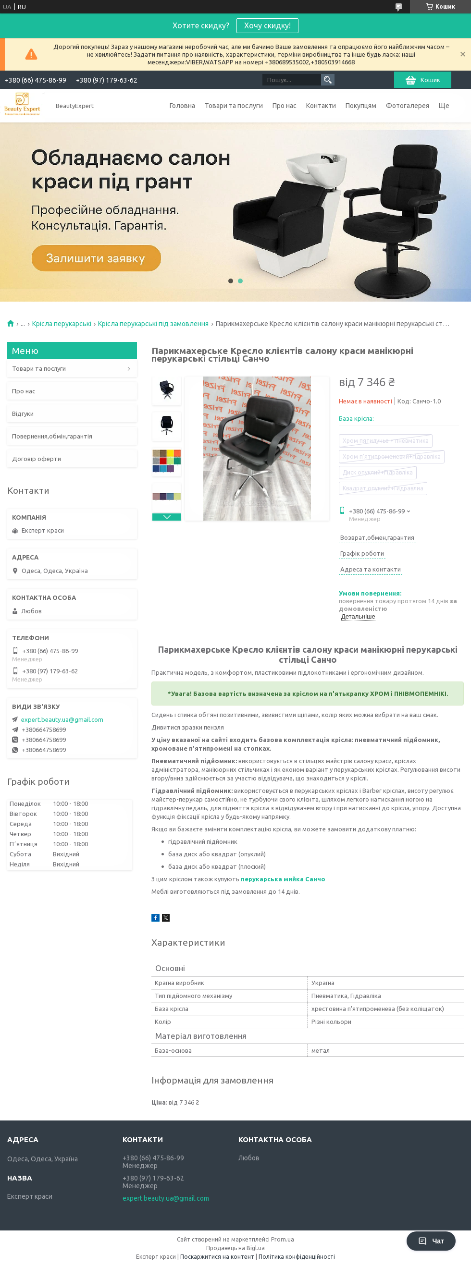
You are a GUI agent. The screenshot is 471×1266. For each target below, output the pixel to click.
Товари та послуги (234, 106)
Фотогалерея (407, 106)
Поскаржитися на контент (217, 1257)
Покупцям (361, 106)
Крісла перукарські (61, 324)
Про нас (285, 106)
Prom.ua (282, 1239)
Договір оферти (36, 458)
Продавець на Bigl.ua (235, 1248)
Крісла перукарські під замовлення (153, 324)
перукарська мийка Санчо (283, 879)
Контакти (321, 106)
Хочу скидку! (267, 25)
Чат (431, 1241)
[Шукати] (328, 79)
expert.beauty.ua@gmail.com (62, 719)
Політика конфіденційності (297, 1257)
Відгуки (23, 413)
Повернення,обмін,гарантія (52, 436)
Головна (182, 106)
